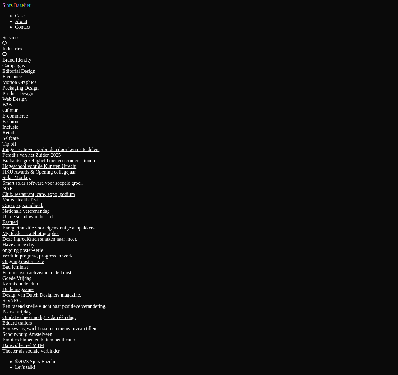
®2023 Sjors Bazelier (36, 361)
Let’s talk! (25, 367)
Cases (20, 15)
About (21, 21)
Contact (22, 27)
